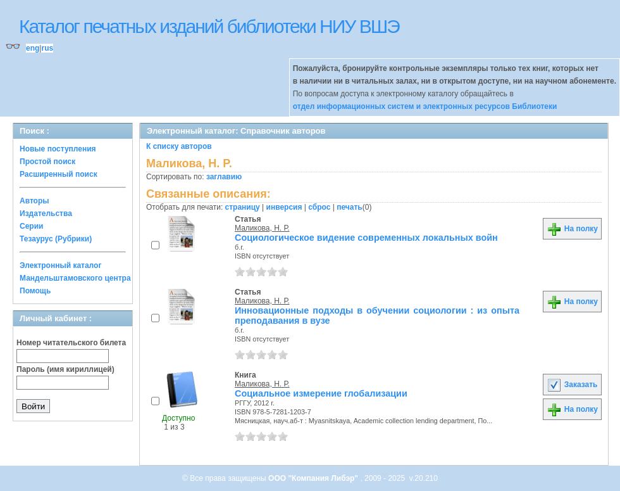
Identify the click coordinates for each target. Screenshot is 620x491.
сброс (319, 207)
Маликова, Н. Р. (262, 228)
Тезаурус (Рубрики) (56, 238)
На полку (572, 228)
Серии (31, 226)
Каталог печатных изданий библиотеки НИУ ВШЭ (209, 26)
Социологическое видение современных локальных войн (366, 238)
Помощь (35, 290)
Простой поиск (47, 161)
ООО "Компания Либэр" (314, 478)
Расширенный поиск (58, 174)
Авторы (34, 200)
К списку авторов (179, 146)
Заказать (572, 384)
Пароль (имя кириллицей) (65, 369)
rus (47, 48)
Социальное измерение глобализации (321, 393)
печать (350, 207)
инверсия (284, 207)
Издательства (46, 213)
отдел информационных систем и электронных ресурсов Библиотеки (425, 106)
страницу (242, 207)
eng (32, 48)
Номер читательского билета (71, 342)
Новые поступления (58, 148)
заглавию (224, 176)
